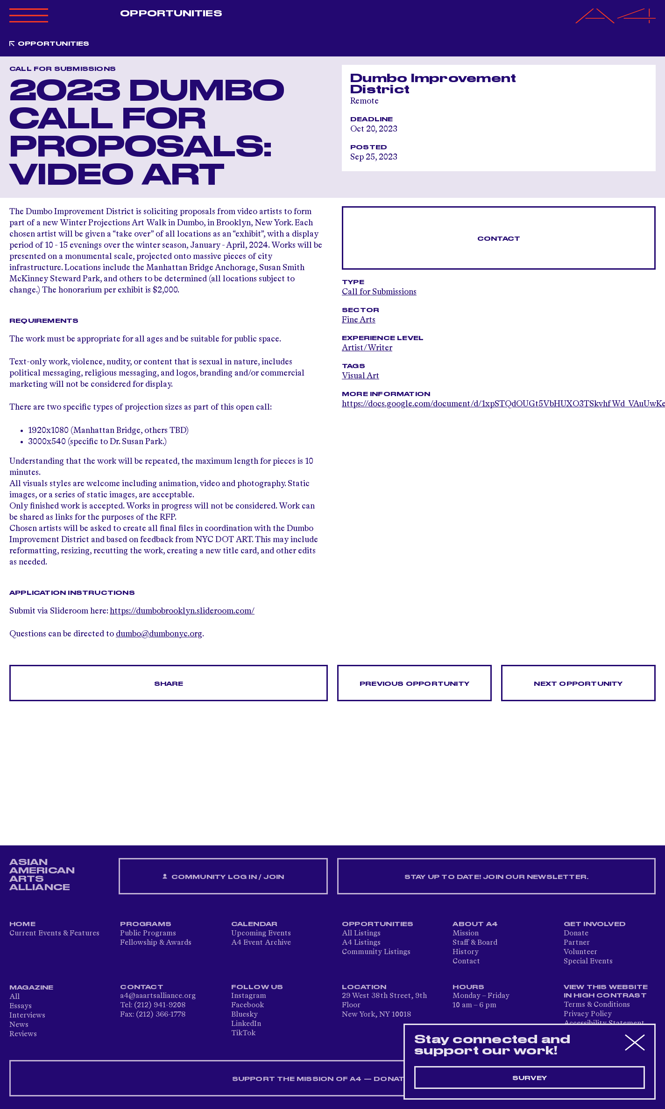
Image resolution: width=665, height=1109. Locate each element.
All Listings (361, 933)
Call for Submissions (379, 292)
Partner (577, 943)
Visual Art (360, 376)
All (14, 997)
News (18, 1025)
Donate (576, 933)
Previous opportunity (414, 684)
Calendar (254, 924)
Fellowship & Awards (155, 943)
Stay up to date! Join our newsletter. (496, 877)
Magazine (31, 987)
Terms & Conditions (597, 1005)
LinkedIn (246, 1024)
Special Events (588, 961)
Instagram (248, 996)
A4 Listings (361, 943)
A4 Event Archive (261, 943)
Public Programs (148, 933)
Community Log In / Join (223, 877)
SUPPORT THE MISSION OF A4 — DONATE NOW (332, 1079)
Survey (529, 1078)
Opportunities (171, 13)
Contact (498, 239)
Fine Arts (358, 320)
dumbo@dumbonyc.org (159, 634)
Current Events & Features (54, 933)
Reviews (23, 1034)
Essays (20, 1006)
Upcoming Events (261, 933)
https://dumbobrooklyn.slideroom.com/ (182, 611)
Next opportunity (578, 684)
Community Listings (376, 952)
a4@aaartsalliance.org (158, 996)
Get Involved (595, 924)
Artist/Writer (367, 348)
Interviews (27, 1015)
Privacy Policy (588, 1014)
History (466, 952)
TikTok (243, 1033)
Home (22, 924)
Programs (145, 924)
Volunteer (580, 952)
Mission (466, 933)
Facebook (247, 1005)
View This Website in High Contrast (606, 991)
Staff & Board (475, 943)
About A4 (475, 924)
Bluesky (244, 1014)
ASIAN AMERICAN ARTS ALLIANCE (42, 875)
